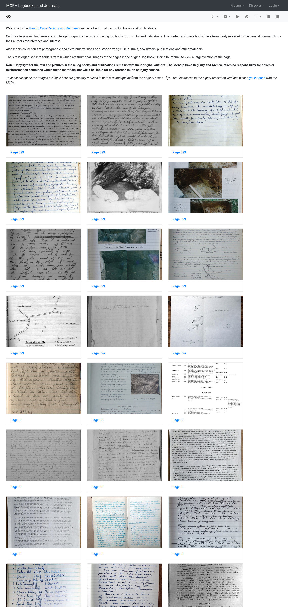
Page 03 (16, 324)
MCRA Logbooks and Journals (32, 5)
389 (163, 583)
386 (132, 583)
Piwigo (152, 598)
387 (142, 583)
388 (152, 583)
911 (181, 583)
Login (273, 5)
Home (8, 17)
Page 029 (17, 145)
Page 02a (158, 264)
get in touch (257, 78)
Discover (255, 5)
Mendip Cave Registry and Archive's (54, 28)
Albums (236, 5)
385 (121, 583)
